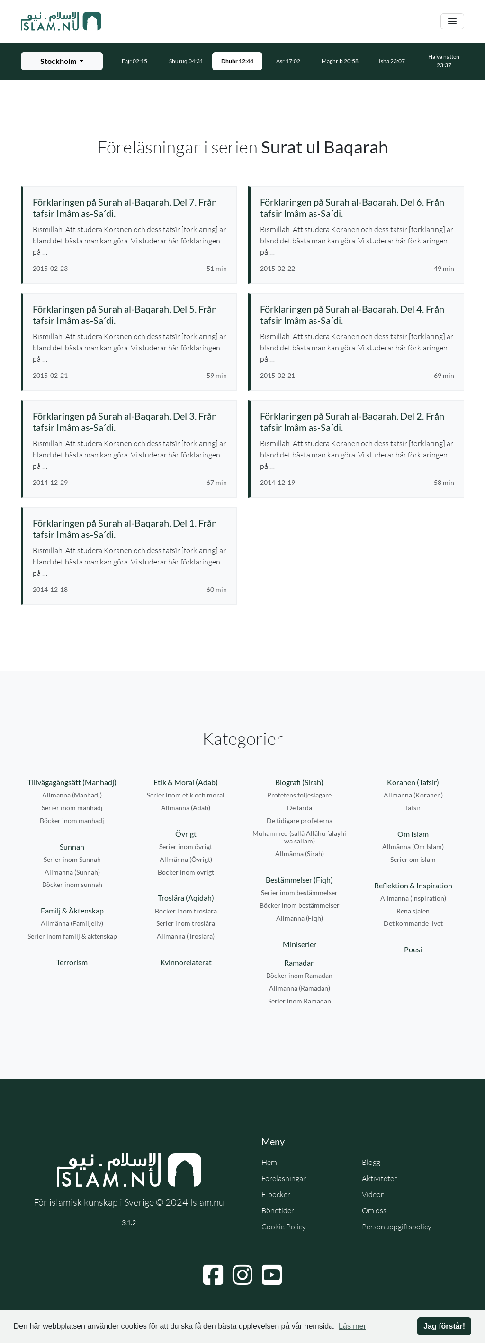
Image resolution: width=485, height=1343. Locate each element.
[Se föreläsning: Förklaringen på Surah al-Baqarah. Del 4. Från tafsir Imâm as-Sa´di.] (357, 314)
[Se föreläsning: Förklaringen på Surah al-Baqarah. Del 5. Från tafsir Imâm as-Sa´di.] (130, 314)
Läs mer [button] (352, 1326)
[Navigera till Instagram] (242, 1274)
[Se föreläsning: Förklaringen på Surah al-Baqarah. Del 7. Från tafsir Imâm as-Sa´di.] (130, 207)
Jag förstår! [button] (444, 1326)
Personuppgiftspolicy (396, 1226)
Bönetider (277, 1210)
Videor (373, 1194)
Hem (269, 1162)
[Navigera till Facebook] (213, 1274)
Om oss (374, 1210)
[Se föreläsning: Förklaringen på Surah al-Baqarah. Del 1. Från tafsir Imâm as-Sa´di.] (130, 528)
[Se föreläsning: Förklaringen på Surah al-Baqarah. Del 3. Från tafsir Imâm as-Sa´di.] (130, 421)
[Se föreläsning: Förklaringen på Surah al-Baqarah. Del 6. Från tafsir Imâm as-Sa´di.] (357, 207)
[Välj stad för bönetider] (62, 61)
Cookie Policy (283, 1226)
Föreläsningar (283, 1178)
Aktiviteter (379, 1178)
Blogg (371, 1162)
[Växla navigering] (452, 21)
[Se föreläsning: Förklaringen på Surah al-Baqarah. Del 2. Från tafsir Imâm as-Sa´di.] (357, 421)
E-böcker (275, 1194)
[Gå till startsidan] (61, 21)
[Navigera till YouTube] (272, 1274)
